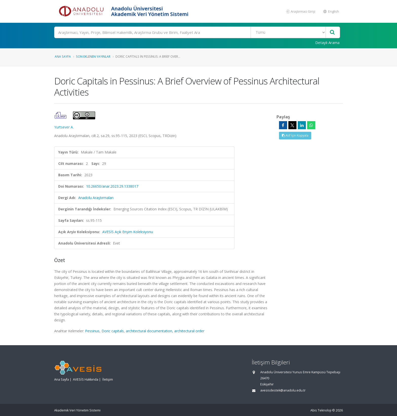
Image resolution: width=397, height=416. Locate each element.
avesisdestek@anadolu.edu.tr (283, 390)
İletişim (107, 379)
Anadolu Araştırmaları (95, 197)
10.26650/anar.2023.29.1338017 (112, 186)
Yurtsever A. (64, 127)
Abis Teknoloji (320, 410)
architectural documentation (149, 331)
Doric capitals (113, 331)
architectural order (189, 331)
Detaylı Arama (327, 42)
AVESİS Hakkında (85, 379)
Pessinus (92, 331)
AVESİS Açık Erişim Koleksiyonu (127, 231)
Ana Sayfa (63, 56)
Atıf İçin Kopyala (295, 135)
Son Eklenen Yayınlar (93, 56)
